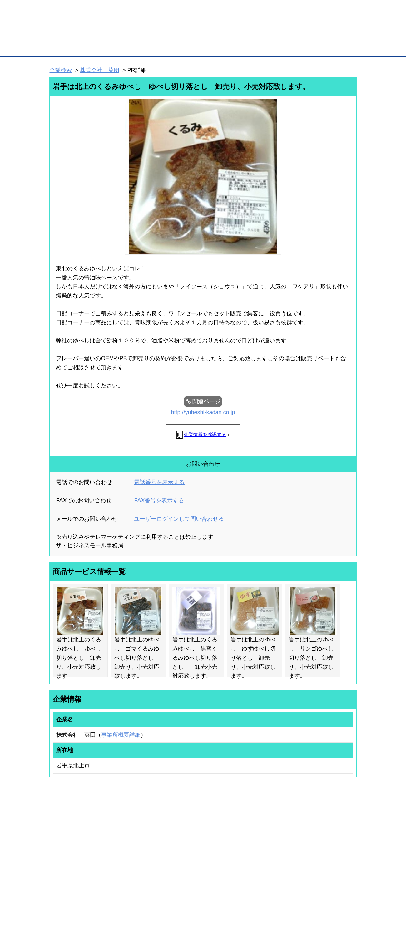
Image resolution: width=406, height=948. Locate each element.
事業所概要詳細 (121, 735)
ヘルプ (211, 910)
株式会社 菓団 (99, 70)
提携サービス (130, 868)
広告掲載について (99, 910)
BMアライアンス (133, 876)
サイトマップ (141, 910)
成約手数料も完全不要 (154, 34)
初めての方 (59, 910)
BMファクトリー (133, 859)
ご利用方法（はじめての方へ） (329, 837)
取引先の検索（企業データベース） (156, 46)
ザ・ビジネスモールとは (282, 10)
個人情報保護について (327, 910)
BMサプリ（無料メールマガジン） (72, 878)
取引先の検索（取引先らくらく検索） (75, 845)
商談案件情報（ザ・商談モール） (71, 862)
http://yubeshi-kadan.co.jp (203, 412)
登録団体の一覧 (186, 837)
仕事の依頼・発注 (58, 854)
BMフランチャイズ (135, 884)
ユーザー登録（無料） (62, 837)
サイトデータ (179, 910)
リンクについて (245, 910)
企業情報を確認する (205, 434)
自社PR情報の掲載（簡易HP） (69, 870)
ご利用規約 (283, 910)
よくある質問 (314, 845)
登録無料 (73, 34)
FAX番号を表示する (159, 500)
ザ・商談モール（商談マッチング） (250, 46)
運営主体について (318, 854)
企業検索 (60, 70)
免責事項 (57, 919)
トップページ (63, 46)
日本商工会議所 (265, 837)
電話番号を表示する (159, 482)
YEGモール (261, 862)
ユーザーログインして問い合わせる (179, 519)
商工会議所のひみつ (268, 845)
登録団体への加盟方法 (192, 845)
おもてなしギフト (267, 854)
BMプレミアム (131, 837)
